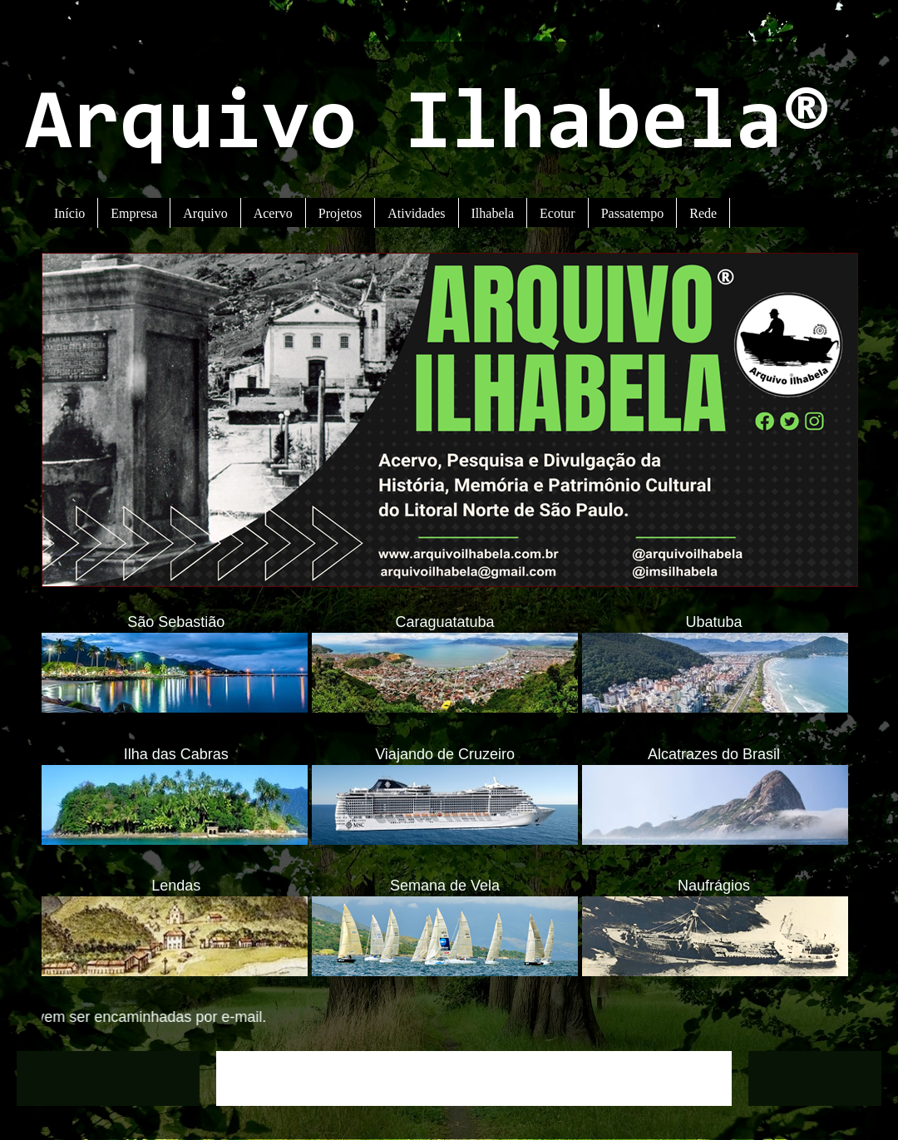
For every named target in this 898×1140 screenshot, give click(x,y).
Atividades (416, 213)
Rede (703, 213)
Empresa (134, 213)
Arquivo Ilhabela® (428, 127)
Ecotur (557, 213)
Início (69, 213)
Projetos (340, 213)
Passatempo (632, 213)
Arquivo (205, 213)
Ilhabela (493, 213)
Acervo (273, 213)
